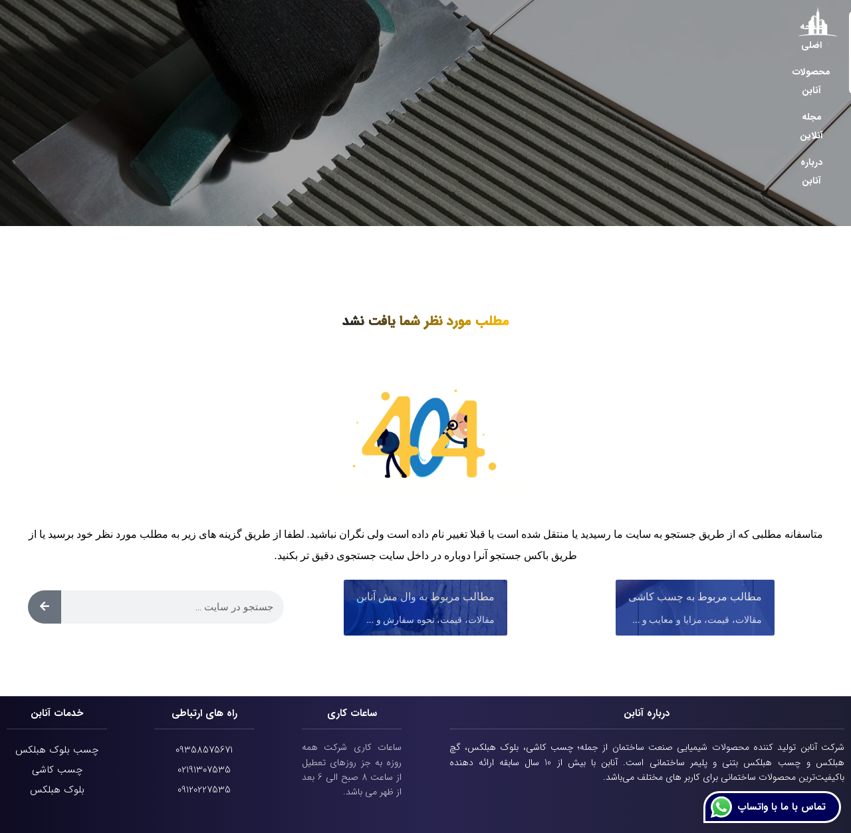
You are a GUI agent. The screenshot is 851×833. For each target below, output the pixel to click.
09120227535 (204, 790)
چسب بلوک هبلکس (56, 750)
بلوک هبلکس (57, 790)
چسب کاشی (57, 770)
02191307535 (204, 770)
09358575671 (204, 750)
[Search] (44, 607)
